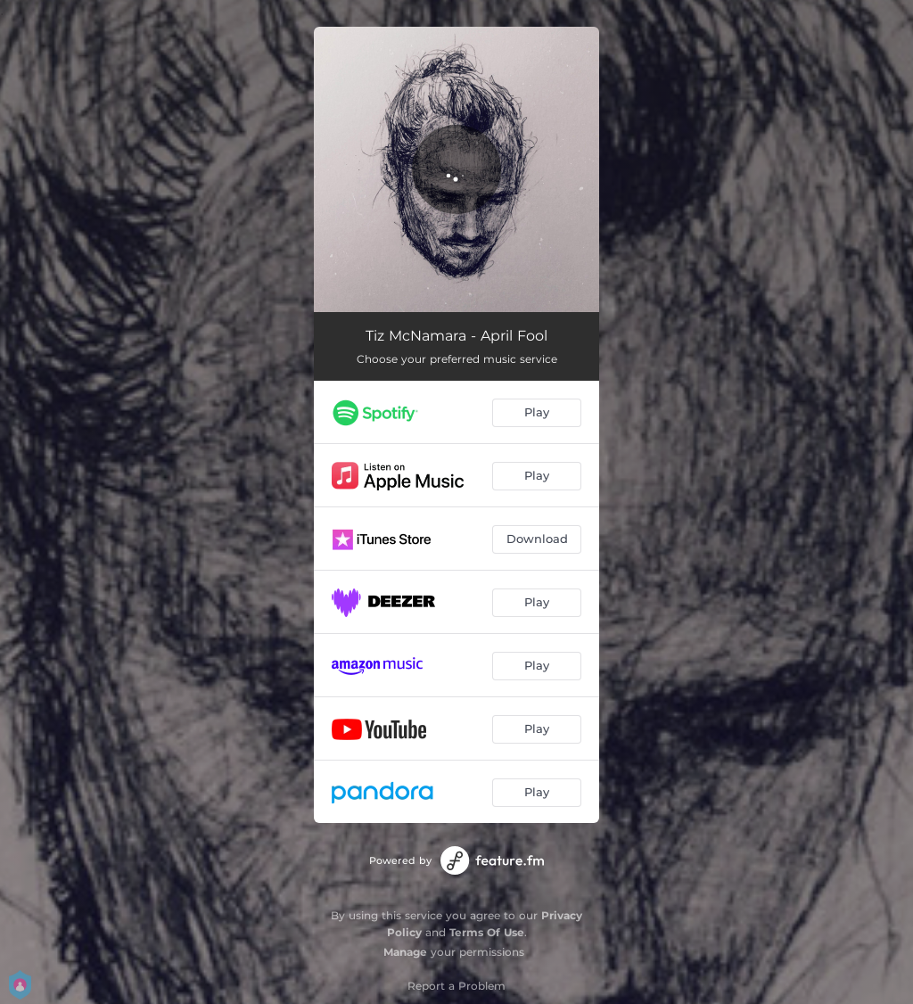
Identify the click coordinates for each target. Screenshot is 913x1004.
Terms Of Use (486, 932)
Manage (405, 952)
